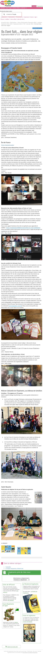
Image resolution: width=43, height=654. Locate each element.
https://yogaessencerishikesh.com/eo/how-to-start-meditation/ (23, 227)
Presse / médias (5, 19)
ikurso (16, 622)
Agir (36, 17)
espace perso (16, 8)
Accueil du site (5, 22)
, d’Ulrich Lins (14, 568)
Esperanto (40, 6)
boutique (9, 8)
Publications (11, 17)
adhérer (3, 8)
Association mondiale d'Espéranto (30, 652)
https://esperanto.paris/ (7, 145)
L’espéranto (4, 17)
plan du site (21, 19)
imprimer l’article (37, 28)
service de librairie (27, 621)
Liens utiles (13, 19)
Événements (19, 17)
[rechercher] (11, 14)
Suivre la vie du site (11, 647)
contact (23, 8)
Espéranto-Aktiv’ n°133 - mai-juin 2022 (23, 24)
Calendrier (8, 567)
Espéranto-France (29, 17)
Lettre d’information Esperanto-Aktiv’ (27, 22)
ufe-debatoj (11, 600)
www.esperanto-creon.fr (15, 306)
